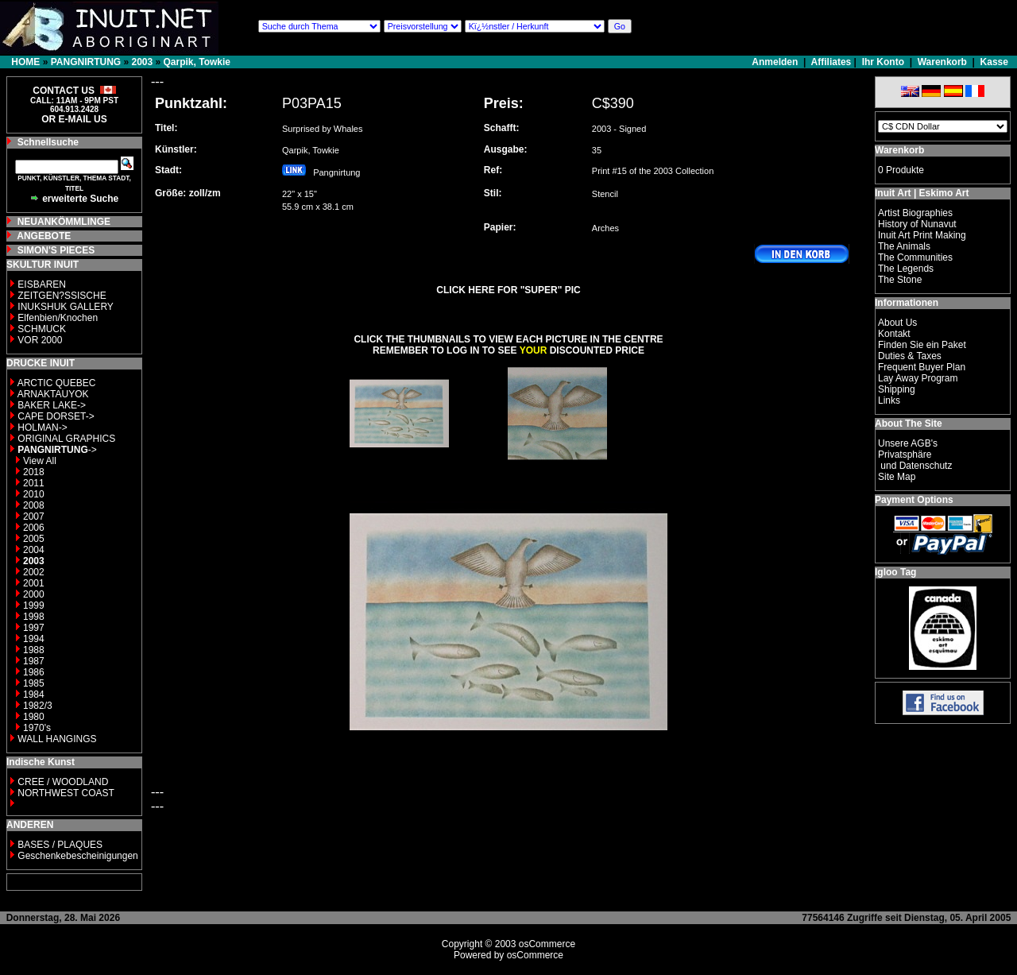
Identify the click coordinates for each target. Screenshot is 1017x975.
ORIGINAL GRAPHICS (66, 438)
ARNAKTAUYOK (53, 394)
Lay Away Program (918, 378)
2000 (33, 594)
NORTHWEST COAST (64, 793)
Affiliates (831, 62)
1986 (33, 672)
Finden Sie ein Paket (922, 344)
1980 (33, 716)
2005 (33, 538)
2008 (33, 505)
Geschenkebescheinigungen (77, 855)
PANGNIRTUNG (86, 62)
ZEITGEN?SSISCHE (61, 295)
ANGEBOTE (44, 236)
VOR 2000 (39, 340)
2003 (142, 62)
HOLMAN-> (42, 427)
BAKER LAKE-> (51, 405)
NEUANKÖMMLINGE (63, 221)
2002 (33, 572)
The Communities (915, 257)
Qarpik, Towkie (197, 62)
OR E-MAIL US (73, 119)
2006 (33, 527)
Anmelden (776, 62)
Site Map (896, 476)
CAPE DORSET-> (55, 416)
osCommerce (547, 944)
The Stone (900, 279)
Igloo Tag (895, 572)
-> (56, 449)
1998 (33, 616)
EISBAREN (41, 284)
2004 (33, 549)
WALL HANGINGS (56, 739)
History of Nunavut (917, 224)
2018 (33, 472)
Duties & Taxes (910, 356)
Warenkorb (942, 62)
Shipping (896, 389)
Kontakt (894, 333)
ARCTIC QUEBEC (56, 383)
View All (39, 460)
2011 (33, 483)
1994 (33, 638)
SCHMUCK (41, 329)
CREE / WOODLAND (61, 781)
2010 (33, 494)
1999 (33, 605)
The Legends (906, 268)
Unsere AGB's (908, 443)
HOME (25, 62)
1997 (33, 627)
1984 (33, 694)
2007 (33, 516)
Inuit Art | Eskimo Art (922, 193)
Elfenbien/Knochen (57, 317)
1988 (33, 650)
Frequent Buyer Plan (921, 367)
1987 (33, 661)
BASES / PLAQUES (59, 844)
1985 (33, 683)
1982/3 (37, 705)
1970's (37, 727)
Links (889, 400)
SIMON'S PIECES (56, 250)
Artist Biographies (915, 213)
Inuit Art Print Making (922, 235)
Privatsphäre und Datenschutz (915, 460)
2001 (33, 583)
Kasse (994, 62)
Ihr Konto (883, 62)
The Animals (904, 246)
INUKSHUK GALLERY (65, 306)
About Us (897, 322)
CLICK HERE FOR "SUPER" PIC (508, 290)
